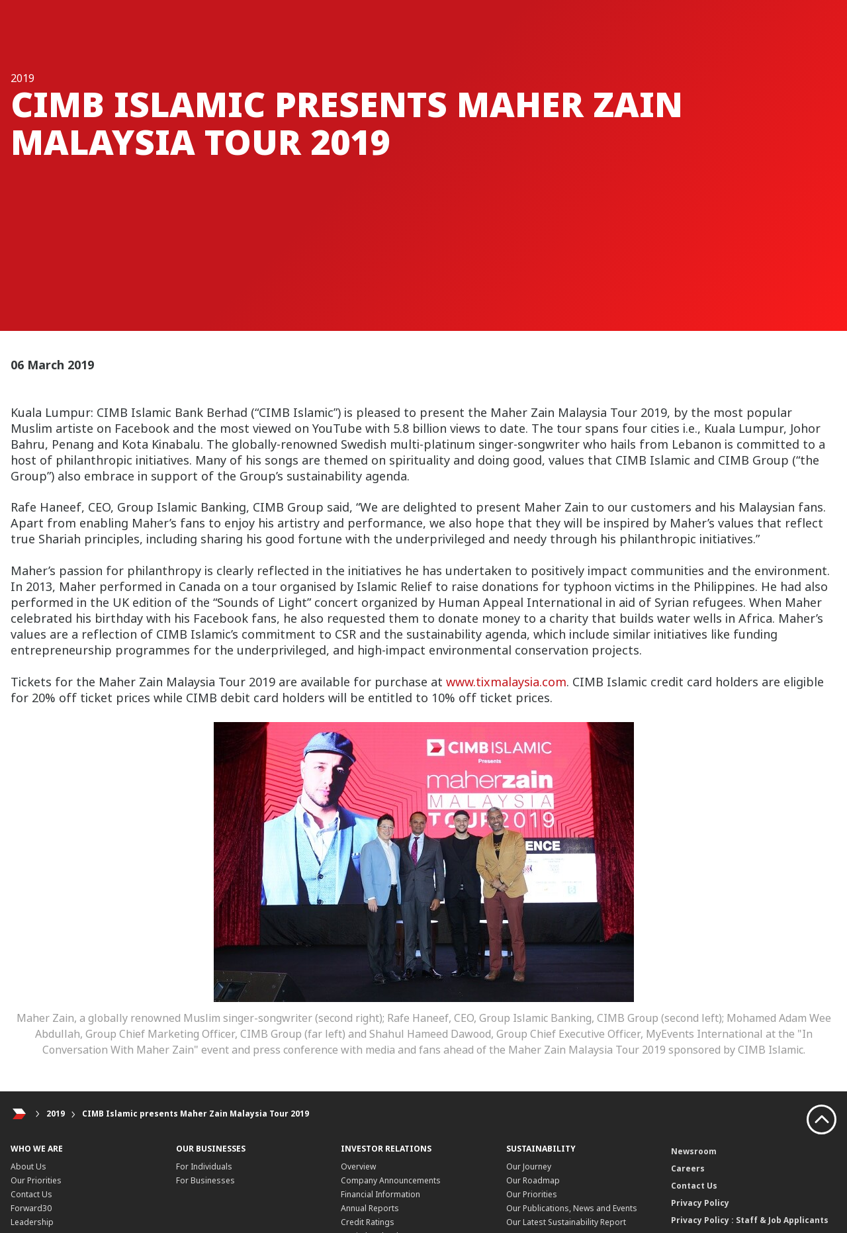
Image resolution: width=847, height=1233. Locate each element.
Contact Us (31, 1194)
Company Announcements (391, 1180)
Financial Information (380, 1194)
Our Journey (528, 1166)
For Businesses (205, 1180)
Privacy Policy (700, 1203)
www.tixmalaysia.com (506, 682)
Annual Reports (370, 1208)
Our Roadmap (533, 1180)
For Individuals (204, 1166)
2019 (55, 1113)
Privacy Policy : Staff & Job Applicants (749, 1220)
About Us (28, 1166)
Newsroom (694, 1151)
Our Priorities (36, 1180)
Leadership (32, 1222)
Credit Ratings (367, 1222)
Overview (358, 1166)
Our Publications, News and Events (571, 1208)
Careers (688, 1168)
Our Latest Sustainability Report (566, 1222)
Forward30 (31, 1208)
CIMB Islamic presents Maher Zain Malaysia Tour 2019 (195, 1113)
